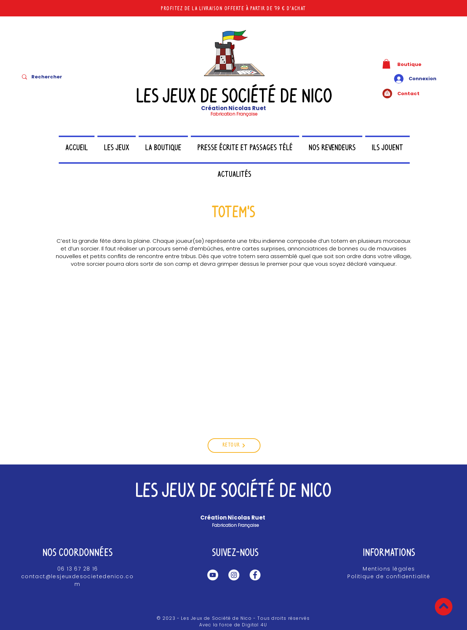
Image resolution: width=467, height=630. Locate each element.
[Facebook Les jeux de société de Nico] (255, 574)
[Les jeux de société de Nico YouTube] (212, 574)
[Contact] (417, 93)
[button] (386, 64)
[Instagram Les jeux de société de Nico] (233, 574)
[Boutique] (417, 64)
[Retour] (234, 445)
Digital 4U (254, 625)
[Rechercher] (58, 77)
